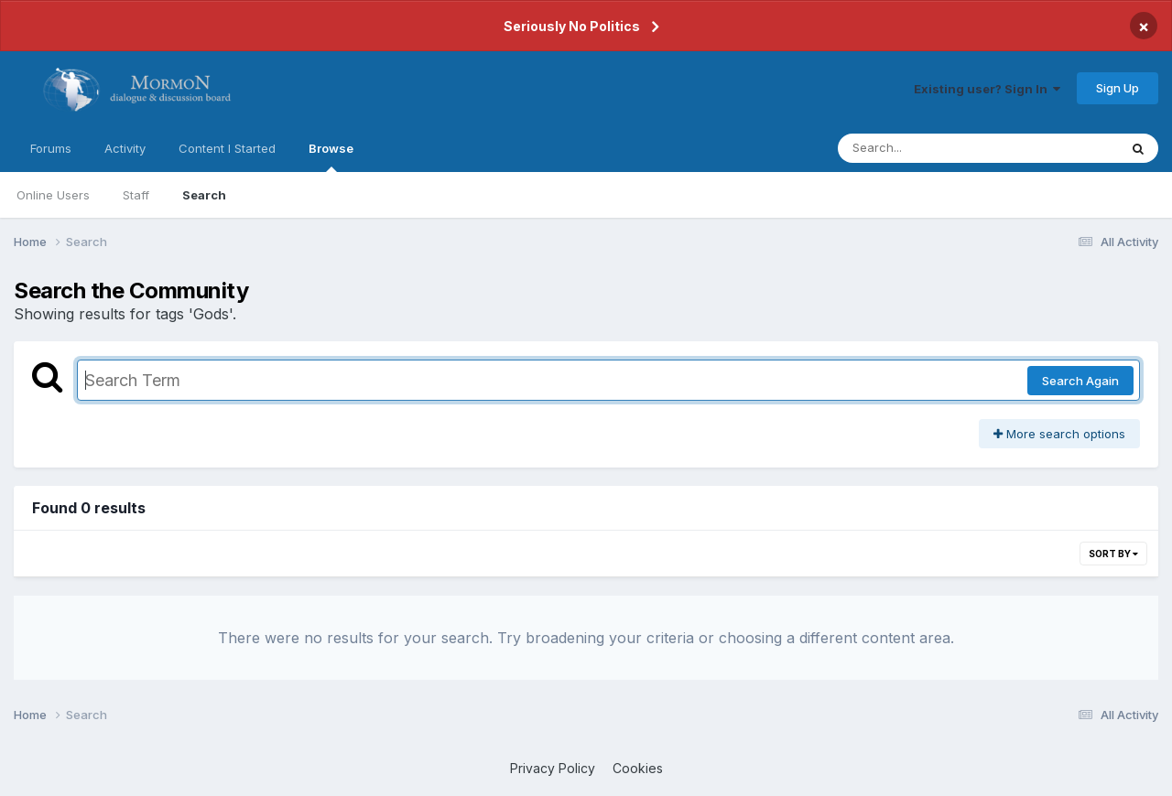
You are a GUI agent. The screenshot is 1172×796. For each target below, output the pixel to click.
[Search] (928, 148)
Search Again (1080, 380)
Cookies (638, 768)
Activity (125, 148)
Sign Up (1117, 88)
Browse (331, 156)
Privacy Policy (552, 768)
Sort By (1113, 553)
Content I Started (227, 148)
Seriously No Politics (572, 26)
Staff (136, 195)
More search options (1059, 433)
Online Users (53, 195)
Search (204, 195)
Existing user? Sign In (987, 88)
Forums (50, 148)
